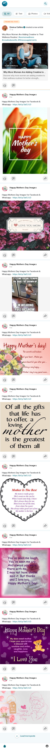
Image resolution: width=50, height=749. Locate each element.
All (6, 14)
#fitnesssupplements (27, 40)
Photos (33, 14)
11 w (11, 30)
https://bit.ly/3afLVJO (22, 104)
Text (19, 14)
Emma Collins (16, 27)
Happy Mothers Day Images (23, 94)
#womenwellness (26, 37)
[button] (45, 3)
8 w (11, 97)
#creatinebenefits (9, 40)
